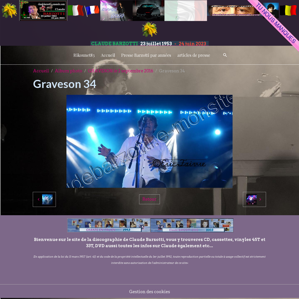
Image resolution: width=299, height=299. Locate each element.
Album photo (68, 70)
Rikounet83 (84, 55)
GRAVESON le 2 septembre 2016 (120, 70)
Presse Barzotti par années (146, 55)
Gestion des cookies (149, 291)
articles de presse (193, 55)
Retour (149, 199)
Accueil (108, 55)
